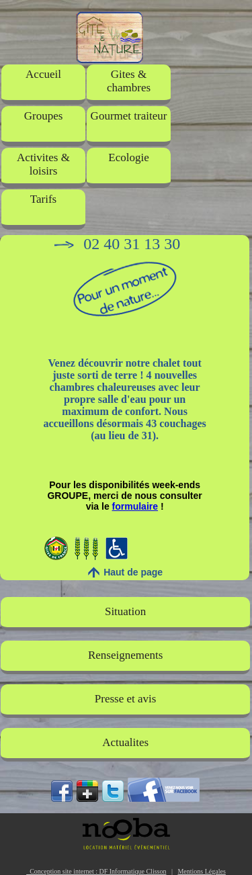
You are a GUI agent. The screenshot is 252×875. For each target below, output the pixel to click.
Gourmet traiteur (129, 115)
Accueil (43, 74)
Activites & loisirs (43, 164)
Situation (125, 611)
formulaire (135, 506)
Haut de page (133, 572)
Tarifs (43, 199)
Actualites (125, 742)
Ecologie (128, 157)
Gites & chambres (129, 81)
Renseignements (125, 655)
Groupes (43, 115)
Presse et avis (126, 698)
